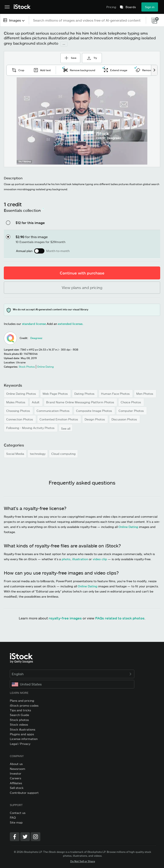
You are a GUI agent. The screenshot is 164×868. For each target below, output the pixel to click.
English (72, 673)
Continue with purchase (82, 272)
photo (66, 558)
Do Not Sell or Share (82, 860)
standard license (34, 323)
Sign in (149, 7)
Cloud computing (63, 452)
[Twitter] (25, 835)
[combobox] (14, 20)
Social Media (15, 452)
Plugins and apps (22, 733)
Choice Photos (131, 401)
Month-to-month (58, 250)
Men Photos (145, 393)
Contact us (17, 811)
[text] (88, 20)
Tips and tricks (20, 709)
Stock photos (19, 719)
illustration (80, 558)
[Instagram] (35, 835)
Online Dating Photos (21, 393)
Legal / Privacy (20, 742)
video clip (100, 558)
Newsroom (17, 767)
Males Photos (16, 401)
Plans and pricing (22, 699)
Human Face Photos (115, 393)
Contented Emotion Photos (59, 418)
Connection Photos (20, 418)
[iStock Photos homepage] (22, 6)
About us (16, 763)
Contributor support (24, 791)
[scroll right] (154, 69)
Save (68, 55)
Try (96, 57)
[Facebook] (14, 835)
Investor (15, 772)
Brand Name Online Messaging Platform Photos (80, 401)
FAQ (13, 816)
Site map (16, 821)
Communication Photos (53, 410)
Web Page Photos (55, 393)
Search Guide (19, 714)
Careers (15, 777)
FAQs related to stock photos (120, 617)
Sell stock (16, 786)
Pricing (111, 7)
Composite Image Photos (94, 410)
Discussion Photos (124, 418)
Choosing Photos (18, 410)
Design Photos (95, 418)
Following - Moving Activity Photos (30, 427)
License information (24, 738)
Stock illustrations (22, 728)
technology (37, 452)
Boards (131, 7)
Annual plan (24, 250)
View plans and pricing (82, 286)
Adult (36, 401)
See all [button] (65, 427)
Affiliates (16, 782)
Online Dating (128, 526)
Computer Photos (132, 410)
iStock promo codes (24, 704)
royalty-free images (65, 617)
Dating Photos (84, 393)
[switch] (39, 250)
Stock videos (19, 723)
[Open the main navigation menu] (7, 7)
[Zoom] (82, 120)
